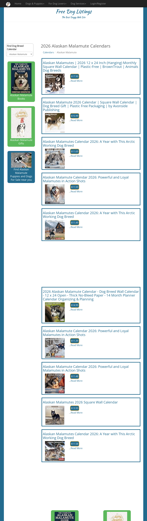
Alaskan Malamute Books (21, 81)
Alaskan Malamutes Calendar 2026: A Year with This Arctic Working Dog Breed (89, 143)
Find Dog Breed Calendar (15, 47)
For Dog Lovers (57, 3)
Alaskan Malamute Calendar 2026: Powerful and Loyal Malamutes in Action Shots (86, 179)
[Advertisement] (73, 32)
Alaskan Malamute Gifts (21, 126)
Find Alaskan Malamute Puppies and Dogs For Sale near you (21, 167)
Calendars (48, 52)
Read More (76, 80)
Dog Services (78, 3)
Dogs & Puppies (35, 3)
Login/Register (98, 3)
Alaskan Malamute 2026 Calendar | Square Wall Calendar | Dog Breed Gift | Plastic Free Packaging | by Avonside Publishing (90, 106)
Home (18, 3)
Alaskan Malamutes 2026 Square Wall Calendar (80, 402)
